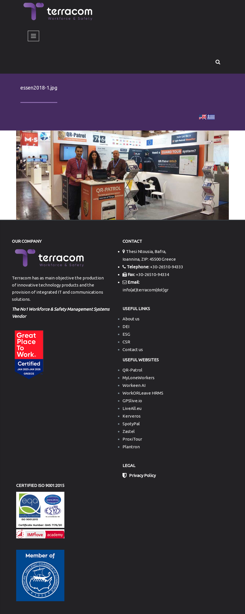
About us (131, 318)
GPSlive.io (132, 400)
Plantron (131, 446)
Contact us (132, 349)
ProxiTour (132, 439)
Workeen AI (133, 385)
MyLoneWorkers (138, 377)
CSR (126, 341)
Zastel (128, 431)
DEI (125, 326)
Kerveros (131, 416)
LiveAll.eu (131, 408)
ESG (126, 334)
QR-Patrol (132, 370)
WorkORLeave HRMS (142, 393)
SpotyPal (131, 423)
